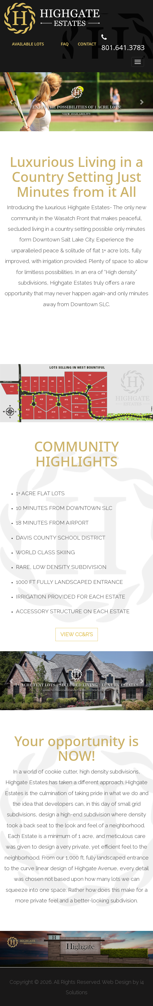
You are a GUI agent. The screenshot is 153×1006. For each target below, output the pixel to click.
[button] (11, 101)
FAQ (64, 44)
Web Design (116, 982)
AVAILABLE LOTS (28, 44)
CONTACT (87, 44)
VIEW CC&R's (76, 634)
